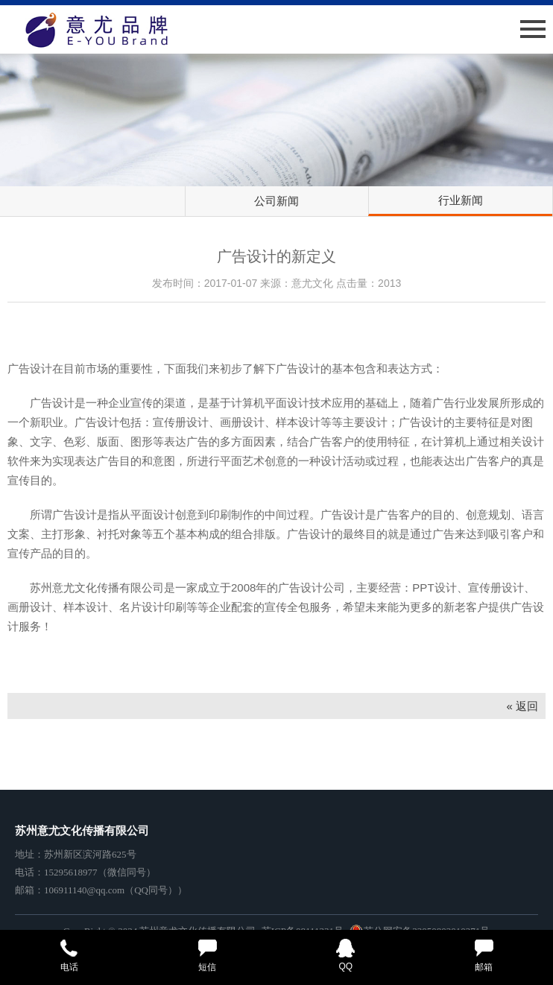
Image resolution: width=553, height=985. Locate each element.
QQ (345, 955)
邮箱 (484, 955)
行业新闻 (460, 200)
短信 (208, 955)
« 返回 (522, 706)
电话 (69, 955)
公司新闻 (276, 200)
